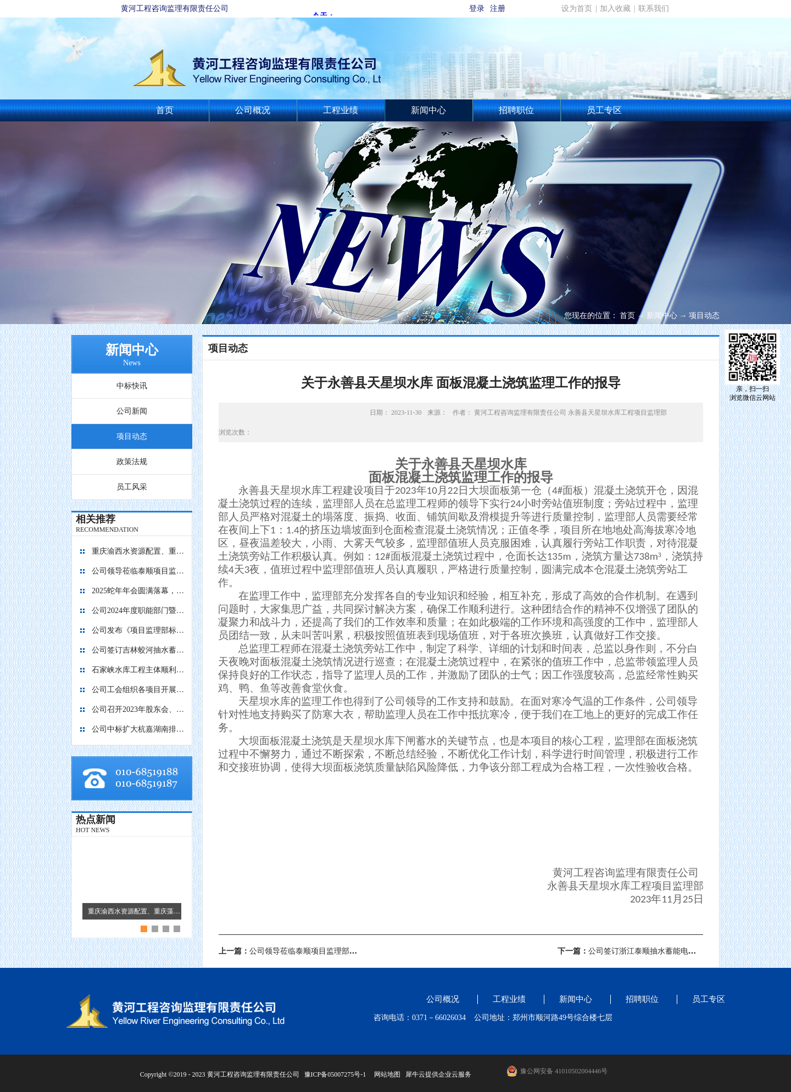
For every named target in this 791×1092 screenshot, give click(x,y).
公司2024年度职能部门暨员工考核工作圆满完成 (138, 610)
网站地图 (385, 1074)
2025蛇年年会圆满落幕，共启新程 (138, 591)
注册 (497, 8)
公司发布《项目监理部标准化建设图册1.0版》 (138, 630)
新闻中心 (662, 315)
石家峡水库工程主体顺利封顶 (138, 670)
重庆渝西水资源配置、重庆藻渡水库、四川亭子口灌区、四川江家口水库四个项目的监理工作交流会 (138, 551)
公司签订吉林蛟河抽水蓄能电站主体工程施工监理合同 (138, 650)
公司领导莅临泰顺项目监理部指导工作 (138, 571)
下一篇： (654, 951)
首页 (165, 110)
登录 (476, 8)
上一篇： (299, 951)
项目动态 (704, 315)
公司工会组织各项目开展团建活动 (138, 690)
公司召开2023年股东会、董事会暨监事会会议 (138, 709)
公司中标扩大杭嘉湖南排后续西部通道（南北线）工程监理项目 (138, 729)
